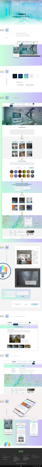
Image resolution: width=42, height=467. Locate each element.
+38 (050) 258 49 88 (14, 1)
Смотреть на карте (5, 459)
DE (29, 1)
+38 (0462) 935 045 (19, 1)
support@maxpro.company (26, 459)
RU (30, 1)
